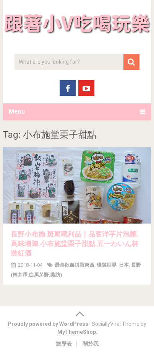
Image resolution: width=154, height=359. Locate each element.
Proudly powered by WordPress (48, 324)
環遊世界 (107, 265)
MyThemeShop (76, 332)
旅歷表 (64, 344)
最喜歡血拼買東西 (74, 265)
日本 (124, 265)
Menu (17, 111)
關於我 (91, 344)
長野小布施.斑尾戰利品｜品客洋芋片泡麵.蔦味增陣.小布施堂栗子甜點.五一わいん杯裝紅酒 (74, 243)
